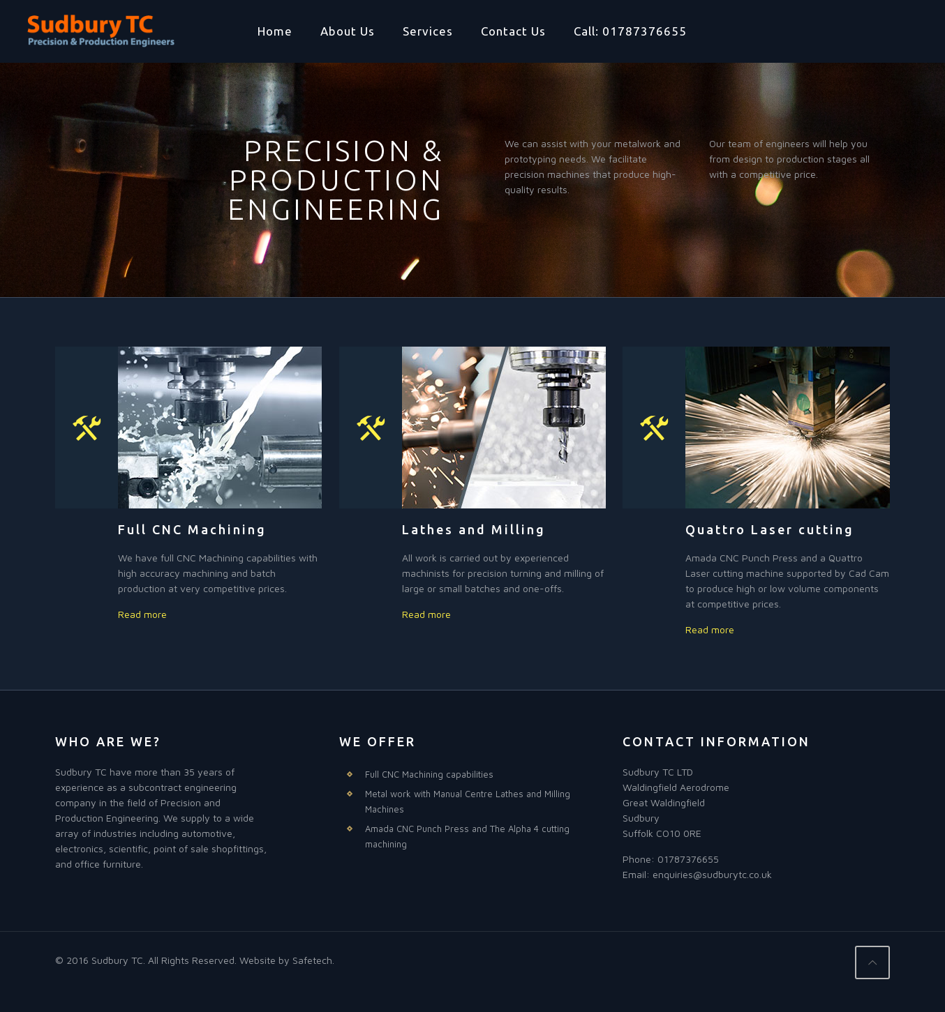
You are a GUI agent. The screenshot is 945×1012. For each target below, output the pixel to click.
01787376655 (688, 859)
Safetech (312, 960)
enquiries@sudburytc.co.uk (712, 874)
